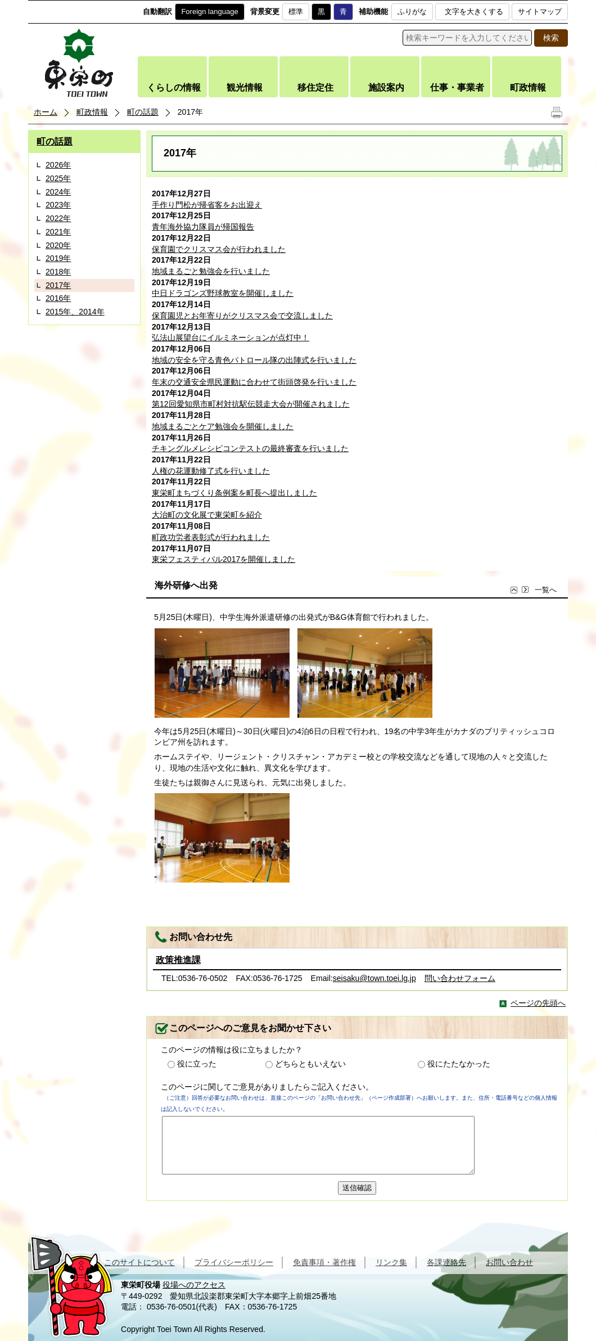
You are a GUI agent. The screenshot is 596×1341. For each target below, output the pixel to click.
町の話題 (143, 111)
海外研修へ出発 (186, 585)
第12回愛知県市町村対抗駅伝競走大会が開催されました (251, 403)
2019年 (58, 258)
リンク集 (391, 1262)
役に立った (196, 1063)
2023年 (58, 204)
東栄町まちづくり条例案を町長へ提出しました (234, 492)
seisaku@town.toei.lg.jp (374, 978)
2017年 (58, 285)
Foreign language (209, 11)
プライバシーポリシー (234, 1262)
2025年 (58, 178)
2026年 (58, 164)
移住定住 (315, 87)
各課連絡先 (446, 1262)
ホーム (45, 111)
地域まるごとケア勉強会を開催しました (223, 426)
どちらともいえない (310, 1063)
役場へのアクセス (193, 1284)
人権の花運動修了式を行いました (211, 470)
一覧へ (539, 590)
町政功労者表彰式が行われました (211, 537)
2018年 (58, 271)
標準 (295, 11)
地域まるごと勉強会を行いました (211, 271)
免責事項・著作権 (324, 1262)
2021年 (58, 231)
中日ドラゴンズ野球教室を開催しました (223, 293)
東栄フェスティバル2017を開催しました (223, 559)
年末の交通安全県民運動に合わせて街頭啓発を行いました (254, 381)
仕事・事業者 (457, 87)
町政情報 (528, 87)
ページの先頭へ (538, 1002)
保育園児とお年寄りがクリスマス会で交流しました (242, 315)
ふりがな (412, 11)
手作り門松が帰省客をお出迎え (207, 204)
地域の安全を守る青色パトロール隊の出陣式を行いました (254, 360)
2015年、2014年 (75, 311)
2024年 (58, 191)
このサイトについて (139, 1262)
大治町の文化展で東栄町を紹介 (207, 514)
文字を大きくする (474, 11)
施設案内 (386, 87)
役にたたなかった (458, 1063)
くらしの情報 (174, 87)
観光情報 (245, 87)
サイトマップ (540, 11)
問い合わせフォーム (460, 978)
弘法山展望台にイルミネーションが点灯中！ (230, 337)
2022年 (58, 218)
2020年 (58, 245)
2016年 (58, 298)
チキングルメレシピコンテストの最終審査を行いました (250, 448)
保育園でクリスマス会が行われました (219, 249)
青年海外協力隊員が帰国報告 (203, 226)
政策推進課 (178, 960)
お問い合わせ (509, 1262)
